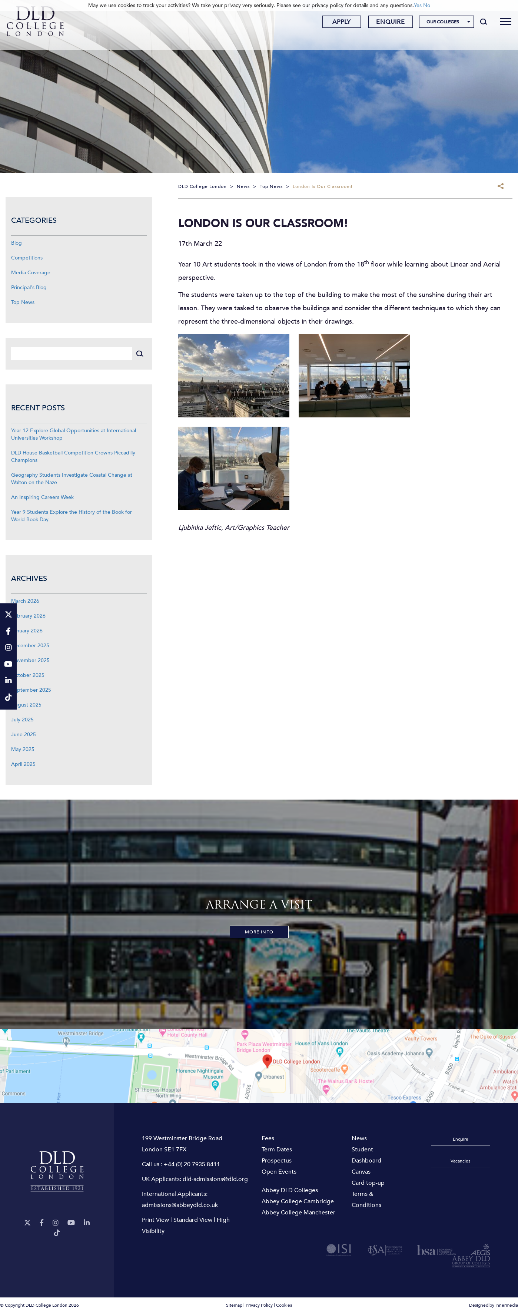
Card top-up (368, 1183)
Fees (268, 1138)
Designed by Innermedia (493, 1305)
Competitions (27, 257)
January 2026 (27, 630)
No (426, 5)
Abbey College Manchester (298, 1212)
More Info (259, 932)
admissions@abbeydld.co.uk (180, 1205)
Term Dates (277, 1149)
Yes (418, 5)
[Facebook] (41, 1223)
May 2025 (22, 749)
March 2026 (25, 601)
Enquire (383, 23)
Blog (16, 243)
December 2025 (30, 645)
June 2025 (23, 734)
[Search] (476, 23)
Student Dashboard (366, 1155)
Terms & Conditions (366, 1199)
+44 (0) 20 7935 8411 (192, 1164)
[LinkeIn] (86, 1223)
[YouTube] (71, 1223)
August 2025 (26, 704)
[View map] (259, 1066)
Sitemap (234, 1305)
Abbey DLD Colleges (290, 1190)
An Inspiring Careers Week (42, 497)
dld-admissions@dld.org (215, 1179)
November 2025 (30, 660)
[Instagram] (55, 1223)
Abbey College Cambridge (298, 1201)
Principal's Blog (29, 287)
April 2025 (23, 764)
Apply (334, 23)
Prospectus (277, 1161)
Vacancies (460, 1161)
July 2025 (22, 719)
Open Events (279, 1172)
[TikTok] (57, 1233)
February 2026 (28, 615)
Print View (155, 1220)
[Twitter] (27, 1223)
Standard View (192, 1220)
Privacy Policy (259, 1305)
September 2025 (31, 690)
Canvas (361, 1172)
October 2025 (27, 675)
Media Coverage (30, 272)
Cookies (284, 1305)
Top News (22, 302)
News (359, 1138)
